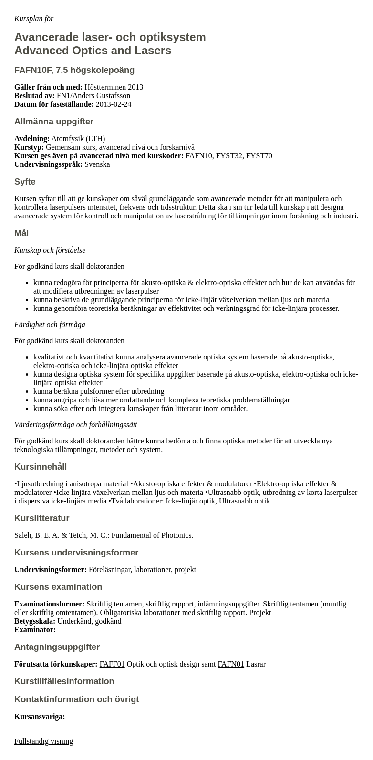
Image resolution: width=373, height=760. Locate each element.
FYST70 (259, 156)
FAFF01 (112, 664)
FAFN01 (231, 664)
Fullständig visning (43, 741)
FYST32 (229, 156)
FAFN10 (199, 156)
